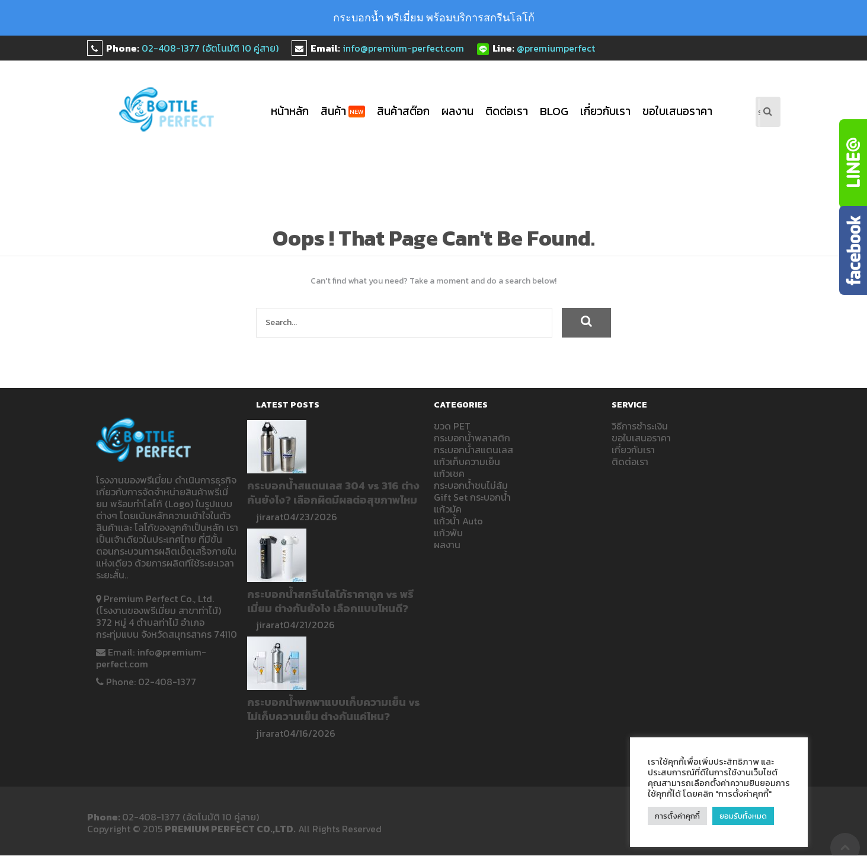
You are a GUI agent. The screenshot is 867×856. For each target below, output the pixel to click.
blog (554, 111)
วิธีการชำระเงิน (640, 426)
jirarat (269, 517)
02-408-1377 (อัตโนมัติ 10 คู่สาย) (210, 48)
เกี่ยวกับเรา (605, 111)
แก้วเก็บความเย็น (467, 461)
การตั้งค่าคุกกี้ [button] (677, 816)
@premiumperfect (556, 48)
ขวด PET (452, 426)
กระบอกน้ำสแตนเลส (473, 450)
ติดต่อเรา (506, 111)
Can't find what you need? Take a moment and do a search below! (433, 281)
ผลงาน (458, 111)
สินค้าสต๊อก (403, 111)
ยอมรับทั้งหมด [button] (743, 816)
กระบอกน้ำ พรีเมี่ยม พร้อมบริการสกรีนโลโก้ (434, 17)
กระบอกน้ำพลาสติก (472, 438)
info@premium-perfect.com (403, 48)
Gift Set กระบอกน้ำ (472, 497)
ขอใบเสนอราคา (677, 111)
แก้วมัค (448, 509)
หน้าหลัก (290, 111)
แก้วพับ (448, 533)
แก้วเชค (449, 473)
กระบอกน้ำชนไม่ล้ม (471, 485)
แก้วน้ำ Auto (458, 521)
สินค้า (343, 111)
